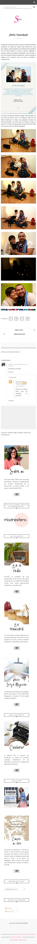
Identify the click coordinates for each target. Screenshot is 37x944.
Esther (10, 364)
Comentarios (9, 911)
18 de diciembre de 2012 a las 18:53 (21, 385)
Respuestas (13, 377)
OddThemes (16, 937)
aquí (15, 117)
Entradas (8, 908)
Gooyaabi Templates (18, 940)
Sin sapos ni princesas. (26, 934)
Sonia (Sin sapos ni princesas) (21, 382)
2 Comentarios (18, 38)
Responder (10, 371)
